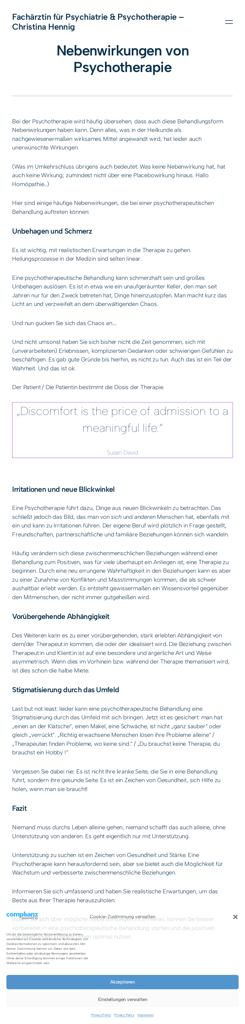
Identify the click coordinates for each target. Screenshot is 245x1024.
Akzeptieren (122, 982)
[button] (235, 917)
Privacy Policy (101, 1015)
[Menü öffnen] (229, 22)
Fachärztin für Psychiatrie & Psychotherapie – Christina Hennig (98, 22)
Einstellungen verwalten (122, 999)
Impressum (145, 1015)
